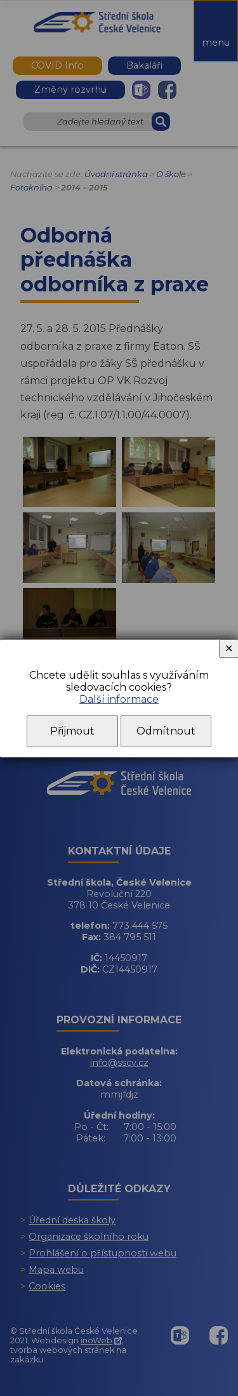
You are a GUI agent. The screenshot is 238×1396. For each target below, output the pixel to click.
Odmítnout (165, 731)
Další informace (119, 699)
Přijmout (72, 731)
